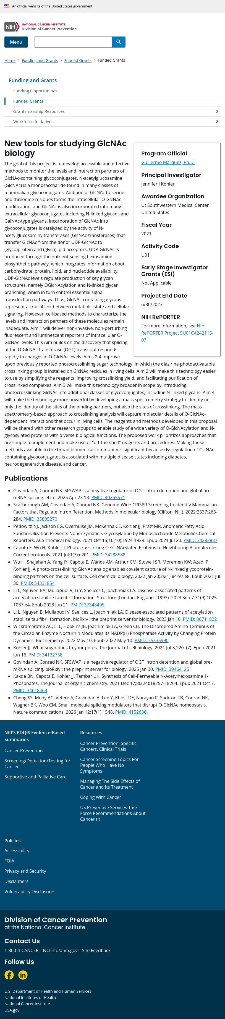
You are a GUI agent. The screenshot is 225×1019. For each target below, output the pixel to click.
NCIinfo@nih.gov (60, 950)
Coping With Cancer (100, 797)
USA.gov (11, 1010)
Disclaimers (16, 881)
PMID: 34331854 (38, 583)
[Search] (118, 42)
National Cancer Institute (27, 1003)
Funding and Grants (33, 80)
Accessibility (16, 851)
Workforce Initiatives (33, 121)
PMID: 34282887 (201, 540)
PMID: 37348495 (87, 605)
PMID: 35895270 (40, 519)
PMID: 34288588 (108, 555)
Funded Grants (28, 101)
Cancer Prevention (23, 750)
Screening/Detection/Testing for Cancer (37, 764)
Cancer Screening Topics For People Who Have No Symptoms (109, 765)
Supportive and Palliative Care (35, 777)
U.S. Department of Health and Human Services (47, 991)
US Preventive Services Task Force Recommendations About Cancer (113, 813)
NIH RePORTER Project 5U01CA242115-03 (177, 333)
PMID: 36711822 (200, 619)
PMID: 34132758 (45, 655)
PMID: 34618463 (30, 690)
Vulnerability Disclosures (29, 891)
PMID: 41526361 (132, 712)
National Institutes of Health (30, 997)
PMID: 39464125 (172, 669)
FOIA (9, 861)
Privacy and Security (25, 871)
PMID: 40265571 (108, 497)
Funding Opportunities (35, 90)
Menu (16, 42)
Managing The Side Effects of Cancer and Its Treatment (110, 784)
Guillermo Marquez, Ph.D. (168, 162)
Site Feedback (96, 950)
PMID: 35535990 (152, 640)
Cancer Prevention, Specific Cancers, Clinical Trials (108, 746)
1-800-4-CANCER (21, 950)
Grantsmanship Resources (39, 111)
